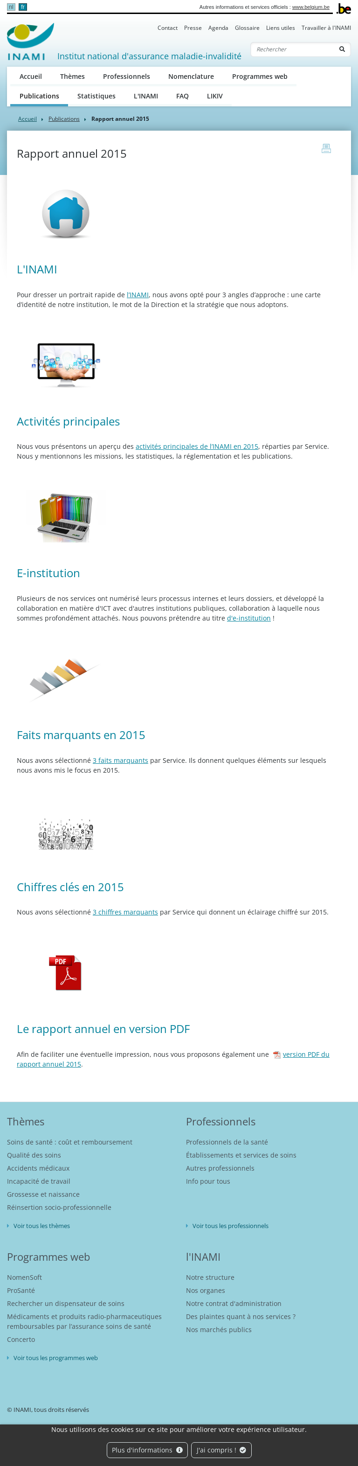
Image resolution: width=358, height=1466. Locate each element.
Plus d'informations (147, 1449)
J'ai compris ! (222, 1449)
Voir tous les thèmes (42, 1226)
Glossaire (247, 28)
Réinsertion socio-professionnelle (59, 1207)
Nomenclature (191, 76)
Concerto (21, 1339)
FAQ (182, 95)
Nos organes (205, 1290)
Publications (44, 95)
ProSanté (21, 1290)
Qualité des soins (34, 1155)
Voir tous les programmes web (56, 1358)
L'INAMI (146, 95)
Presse (193, 28)
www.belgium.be (311, 7)
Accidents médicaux (38, 1168)
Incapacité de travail (38, 1181)
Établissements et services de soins (241, 1155)
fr (22, 7)
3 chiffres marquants (125, 912)
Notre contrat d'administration (234, 1303)
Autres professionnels (220, 1168)
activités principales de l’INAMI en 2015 (197, 446)
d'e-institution (249, 618)
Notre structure (210, 1277)
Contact (168, 28)
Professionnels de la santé (227, 1142)
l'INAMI (203, 1257)
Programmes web (260, 76)
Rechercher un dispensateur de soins (65, 1303)
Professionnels (126, 76)
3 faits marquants (120, 760)
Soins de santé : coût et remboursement (69, 1142)
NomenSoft (24, 1277)
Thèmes (72, 76)
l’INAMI (138, 294)
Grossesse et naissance (43, 1194)
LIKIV (215, 95)
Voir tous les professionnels (230, 1226)
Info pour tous (208, 1181)
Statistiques (96, 95)
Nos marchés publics (219, 1329)
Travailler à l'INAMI (326, 28)
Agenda (218, 28)
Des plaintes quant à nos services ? (241, 1316)
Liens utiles (280, 28)
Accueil (31, 76)
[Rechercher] (292, 49)
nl (11, 7)
